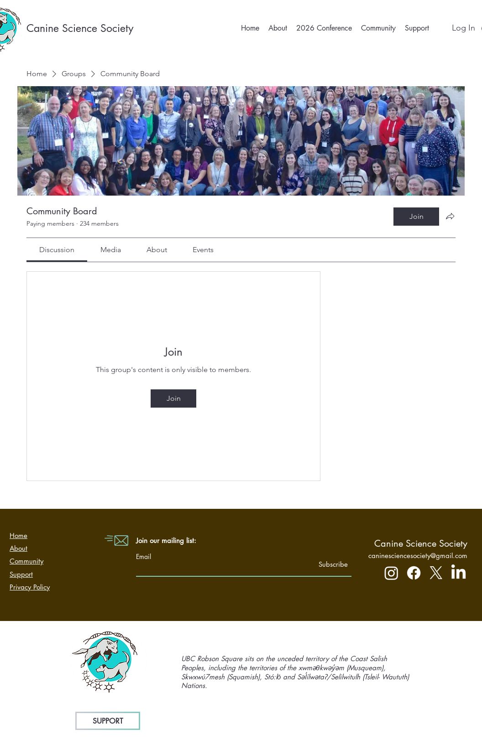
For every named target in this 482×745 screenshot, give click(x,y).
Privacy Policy (30, 587)
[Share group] (450, 216)
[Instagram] (391, 573)
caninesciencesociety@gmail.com (417, 555)
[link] (56, 249)
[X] (436, 573)
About (18, 548)
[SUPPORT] (107, 721)
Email (143, 557)
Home (18, 535)
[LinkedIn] (458, 573)
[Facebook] (414, 573)
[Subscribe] (325, 564)
